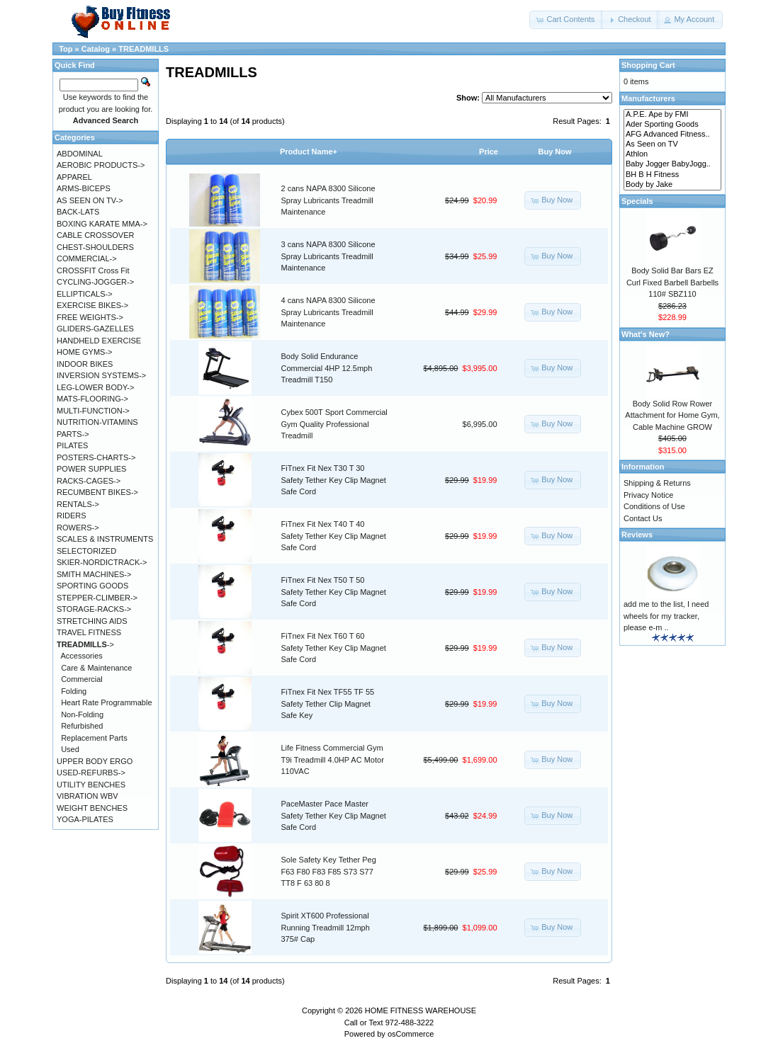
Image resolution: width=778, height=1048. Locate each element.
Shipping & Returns (657, 483)
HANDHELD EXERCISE (99, 340)
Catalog (95, 49)
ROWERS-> (78, 527)
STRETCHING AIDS (92, 621)
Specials (637, 201)
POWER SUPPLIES (91, 469)
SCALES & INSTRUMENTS (105, 539)
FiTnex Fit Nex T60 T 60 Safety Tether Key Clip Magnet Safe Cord (333, 647)
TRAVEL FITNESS (89, 632)
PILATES (72, 445)
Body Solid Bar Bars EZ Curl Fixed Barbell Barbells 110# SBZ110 (672, 282)
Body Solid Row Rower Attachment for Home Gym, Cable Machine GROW (672, 415)
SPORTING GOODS (92, 585)
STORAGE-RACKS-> (94, 609)
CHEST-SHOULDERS (95, 247)
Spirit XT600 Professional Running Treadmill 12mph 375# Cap (325, 927)
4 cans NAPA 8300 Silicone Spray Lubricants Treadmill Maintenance (328, 312)
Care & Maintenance (96, 667)
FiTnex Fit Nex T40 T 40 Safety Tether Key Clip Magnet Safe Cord (333, 536)
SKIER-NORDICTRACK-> (102, 562)
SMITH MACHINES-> (94, 574)
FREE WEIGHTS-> (90, 317)
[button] (566, 20)
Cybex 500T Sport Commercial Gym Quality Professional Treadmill (334, 424)
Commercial (82, 679)
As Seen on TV (672, 144)
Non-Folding (82, 714)
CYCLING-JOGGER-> (95, 282)
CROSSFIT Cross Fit (93, 270)
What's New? (645, 334)
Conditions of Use (654, 506)
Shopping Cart (648, 65)
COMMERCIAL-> (87, 258)
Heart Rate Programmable (106, 702)
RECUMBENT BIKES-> (97, 492)
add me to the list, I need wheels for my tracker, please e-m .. (666, 616)
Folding (73, 691)
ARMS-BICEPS (84, 188)
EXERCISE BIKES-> (92, 305)
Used (70, 749)
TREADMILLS (143, 49)
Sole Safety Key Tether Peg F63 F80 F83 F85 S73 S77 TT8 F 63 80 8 (328, 871)
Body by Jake (672, 185)
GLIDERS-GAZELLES (95, 328)
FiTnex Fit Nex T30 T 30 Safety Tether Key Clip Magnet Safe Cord (333, 480)
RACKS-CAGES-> (88, 481)
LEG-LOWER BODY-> (95, 387)
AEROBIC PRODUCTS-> (101, 165)
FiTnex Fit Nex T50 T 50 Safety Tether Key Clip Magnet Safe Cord (333, 592)
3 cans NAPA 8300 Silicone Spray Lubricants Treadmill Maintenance (328, 256)
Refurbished (82, 726)
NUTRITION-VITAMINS (97, 422)
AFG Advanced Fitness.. (672, 134)
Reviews (637, 534)
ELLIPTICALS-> (85, 294)
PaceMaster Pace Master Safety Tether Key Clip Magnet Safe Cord (333, 815)
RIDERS (71, 515)
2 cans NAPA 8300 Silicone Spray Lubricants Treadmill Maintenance (328, 200)
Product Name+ (308, 151)
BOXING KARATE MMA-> (102, 224)
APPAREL (74, 177)
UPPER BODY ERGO (95, 761)
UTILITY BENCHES (91, 784)
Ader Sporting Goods (672, 125)
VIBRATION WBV (87, 796)
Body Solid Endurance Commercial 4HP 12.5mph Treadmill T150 (327, 368)
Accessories (82, 655)
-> (85, 644)
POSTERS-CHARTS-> (96, 457)
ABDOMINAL (80, 153)
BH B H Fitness (672, 175)
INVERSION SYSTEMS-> (101, 375)
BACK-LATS (78, 211)
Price (488, 151)
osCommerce (411, 1034)
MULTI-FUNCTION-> (93, 410)
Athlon (672, 154)
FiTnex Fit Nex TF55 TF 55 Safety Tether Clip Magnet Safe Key (328, 703)
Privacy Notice (648, 495)
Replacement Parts (94, 738)
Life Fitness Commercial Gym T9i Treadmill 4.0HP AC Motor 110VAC (332, 759)
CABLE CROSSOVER (95, 235)
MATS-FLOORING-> (92, 398)
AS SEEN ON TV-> (90, 200)
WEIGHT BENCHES (92, 808)
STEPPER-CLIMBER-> (97, 597)
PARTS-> (73, 434)
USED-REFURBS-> (91, 772)
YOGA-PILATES (85, 819)
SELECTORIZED (86, 551)
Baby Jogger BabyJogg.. (672, 164)
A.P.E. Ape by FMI (672, 115)
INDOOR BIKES (85, 364)
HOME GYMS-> (85, 352)
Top (65, 49)
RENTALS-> (78, 504)
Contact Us (643, 518)
